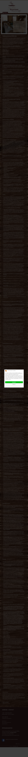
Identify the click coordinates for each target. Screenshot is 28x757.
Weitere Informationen (14, 386)
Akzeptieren (14, 382)
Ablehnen (14, 384)
